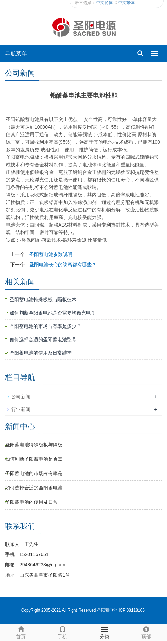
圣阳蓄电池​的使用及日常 (31, 502)
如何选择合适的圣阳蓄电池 (33, 487)
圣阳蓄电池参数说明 (50, 254)
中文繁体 (126, 2)
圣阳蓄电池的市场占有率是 (33, 473)
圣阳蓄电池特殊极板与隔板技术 (43, 299)
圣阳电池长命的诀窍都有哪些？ (62, 264)
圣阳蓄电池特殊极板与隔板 (33, 444)
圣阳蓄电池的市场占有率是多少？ (45, 326)
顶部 (146, 631)
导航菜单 (16, 53)
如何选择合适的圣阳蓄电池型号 (43, 339)
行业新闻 (20, 409)
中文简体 (105, 2)
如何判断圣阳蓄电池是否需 (33, 459)
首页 (21, 631)
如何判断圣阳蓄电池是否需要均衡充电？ (53, 313)
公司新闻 (20, 396)
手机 (62, 631)
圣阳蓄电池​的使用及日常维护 (41, 353)
